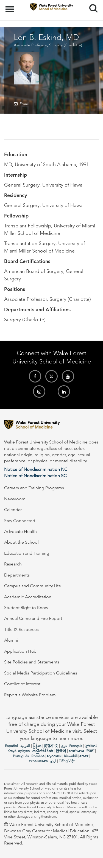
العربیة (25, 746)
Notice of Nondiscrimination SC (35, 475)
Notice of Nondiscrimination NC (35, 469)
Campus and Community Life (32, 585)
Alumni (11, 640)
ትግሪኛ (83, 756)
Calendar (13, 509)
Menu (10, 6)
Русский (54, 756)
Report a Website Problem (30, 694)
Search (91, 6)
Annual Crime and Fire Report (33, 618)
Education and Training (26, 553)
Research (13, 564)
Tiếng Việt (66, 761)
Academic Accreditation (27, 596)
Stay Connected (19, 520)
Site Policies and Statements (31, 662)
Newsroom (15, 498)
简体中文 (51, 746)
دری (64, 746)
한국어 (60, 751)
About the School (21, 542)
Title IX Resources (21, 629)
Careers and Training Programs (34, 487)
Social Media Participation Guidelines (40, 673)
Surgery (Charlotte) (65, 44)
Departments (17, 575)
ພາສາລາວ (76, 751)
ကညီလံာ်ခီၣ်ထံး (42, 751)
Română (37, 756)
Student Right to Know (26, 607)
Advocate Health (20, 531)
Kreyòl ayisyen (18, 751)
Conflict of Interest (22, 683)
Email (24, 103)
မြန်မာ (37, 746)
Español (11, 746)
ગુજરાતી (91, 746)
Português (21, 756)
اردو (53, 761)
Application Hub (20, 651)
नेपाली (90, 751)
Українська (38, 761)
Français (75, 746)
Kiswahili (70, 756)
